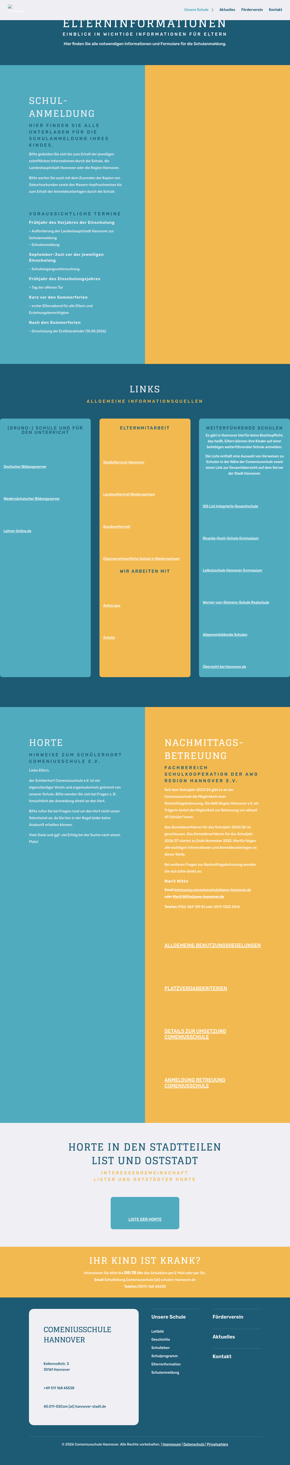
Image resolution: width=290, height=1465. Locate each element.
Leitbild (157, 1332)
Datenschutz (194, 1444)
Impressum (172, 1444)
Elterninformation (166, 1364)
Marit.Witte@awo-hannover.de (198, 897)
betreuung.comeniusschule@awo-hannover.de (212, 890)
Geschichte (160, 1340)
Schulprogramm (164, 1356)
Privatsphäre (217, 1444)
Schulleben (160, 1348)
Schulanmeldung (165, 1373)
